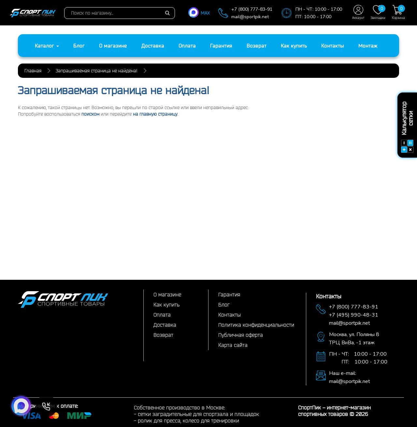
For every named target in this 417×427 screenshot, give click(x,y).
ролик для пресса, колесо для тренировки (188, 420)
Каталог (47, 46)
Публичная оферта (240, 335)
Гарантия (221, 46)
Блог (79, 46)
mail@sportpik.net (250, 17)
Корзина (398, 12)
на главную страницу (155, 114)
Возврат (256, 46)
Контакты (332, 46)
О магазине (113, 46)
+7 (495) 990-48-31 (354, 315)
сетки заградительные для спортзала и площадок (198, 414)
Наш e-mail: (342, 373)
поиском (90, 114)
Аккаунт (358, 12)
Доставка (152, 46)
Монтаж (368, 46)
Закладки (378, 12)
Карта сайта (233, 345)
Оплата (187, 46)
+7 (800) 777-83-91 (251, 9)
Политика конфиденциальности (256, 325)
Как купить (294, 46)
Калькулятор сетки (407, 127)
